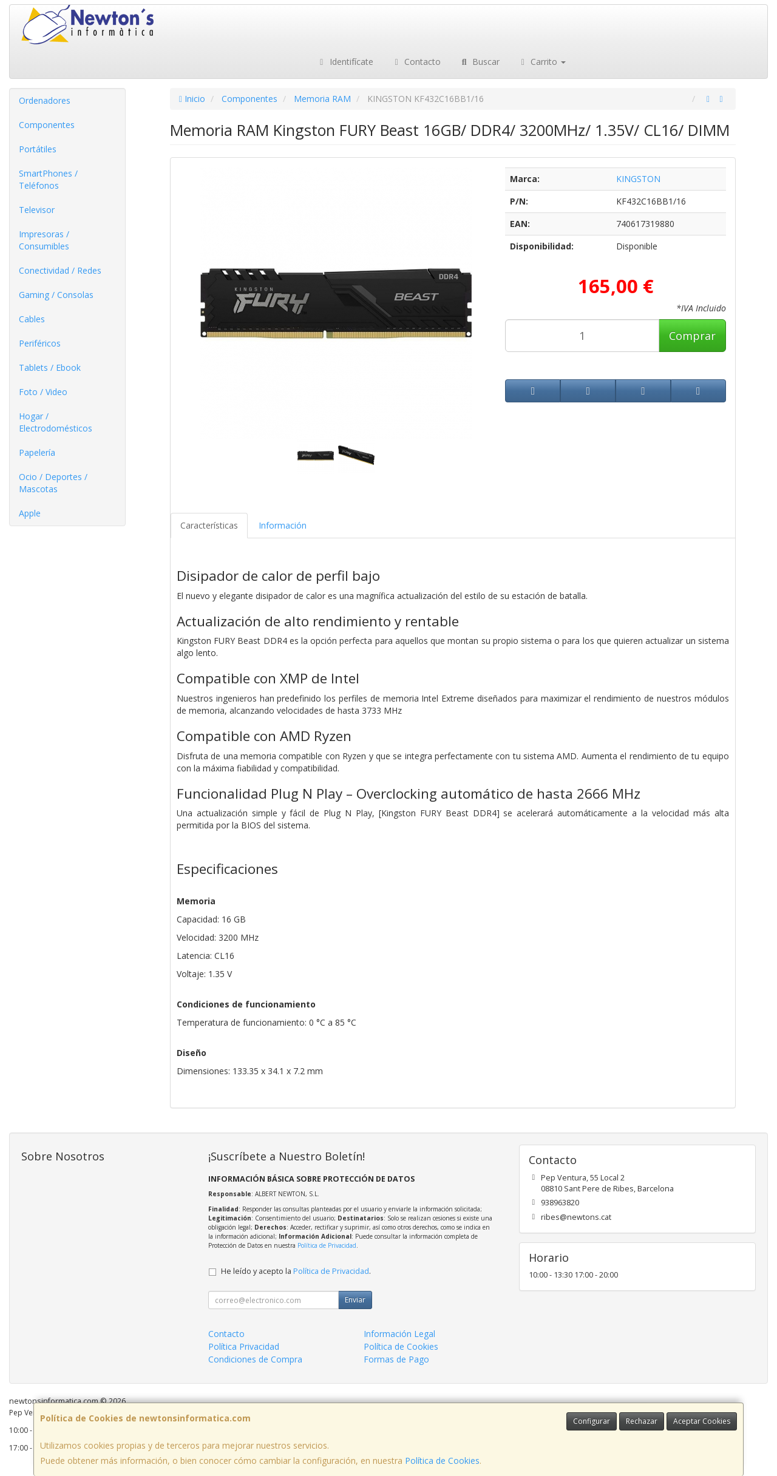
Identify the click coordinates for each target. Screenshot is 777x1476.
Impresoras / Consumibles (44, 240)
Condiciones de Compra (255, 1359)
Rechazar (641, 1421)
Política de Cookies (442, 1460)
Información (283, 525)
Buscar (479, 61)
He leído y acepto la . (296, 1271)
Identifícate (344, 61)
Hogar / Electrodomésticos (55, 422)
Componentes (47, 124)
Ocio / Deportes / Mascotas (53, 483)
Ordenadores (44, 100)
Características (209, 525)
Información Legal (399, 1333)
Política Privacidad (243, 1346)
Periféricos (40, 343)
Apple (30, 513)
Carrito (542, 61)
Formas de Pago (396, 1359)
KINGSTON (638, 178)
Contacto (416, 61)
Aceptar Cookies (701, 1421)
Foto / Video (43, 392)
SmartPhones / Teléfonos (48, 179)
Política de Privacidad (326, 1245)
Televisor (37, 209)
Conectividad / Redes (60, 270)
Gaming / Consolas (56, 294)
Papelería (37, 452)
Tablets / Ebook (50, 367)
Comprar (692, 335)
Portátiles (37, 149)
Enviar (355, 1300)
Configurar (591, 1421)
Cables (32, 319)
